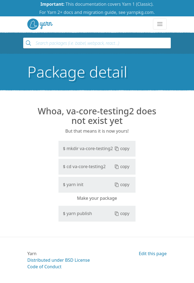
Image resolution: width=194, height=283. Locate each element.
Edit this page (153, 254)
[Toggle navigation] (160, 24)
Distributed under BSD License (58, 260)
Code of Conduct (44, 267)
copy (122, 148)
